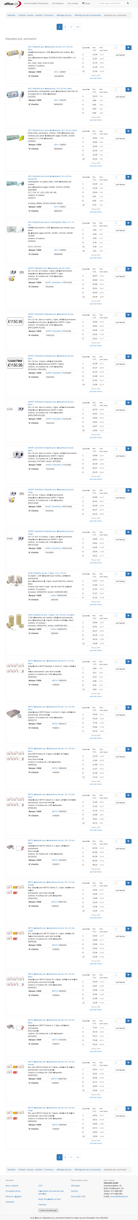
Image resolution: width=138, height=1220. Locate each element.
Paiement (42, 1205)
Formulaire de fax (13, 1191)
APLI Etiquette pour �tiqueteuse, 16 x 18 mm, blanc (50, 88)
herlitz (53, 595)
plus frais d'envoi (96, 78)
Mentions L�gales (13, 1196)
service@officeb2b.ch (119, 1196)
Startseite (11, 15)
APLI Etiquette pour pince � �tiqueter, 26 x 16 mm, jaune (52, 130)
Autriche (74, 1191)
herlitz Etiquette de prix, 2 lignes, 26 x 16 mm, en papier (51, 615)
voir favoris (120, 55)
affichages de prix (64, 15)
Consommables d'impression (36, 3)
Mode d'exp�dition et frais (49, 1199)
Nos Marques (57, 3)
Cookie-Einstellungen (48, 1210)
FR (83, 1196)
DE (79, 1196)
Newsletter (10, 1202)
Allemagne (75, 1186)
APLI (56, 72)
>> (77, 27)
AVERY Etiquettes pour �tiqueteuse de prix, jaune (49, 268)
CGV (40, 1186)
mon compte (73, 3)
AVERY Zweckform (53, 282)
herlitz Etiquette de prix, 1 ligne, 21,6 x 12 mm (47, 573)
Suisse (74, 1196)
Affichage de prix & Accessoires (88, 15)
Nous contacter (12, 1186)
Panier (86, 3)
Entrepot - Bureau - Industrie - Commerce (36, 15)
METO (54, 680)
